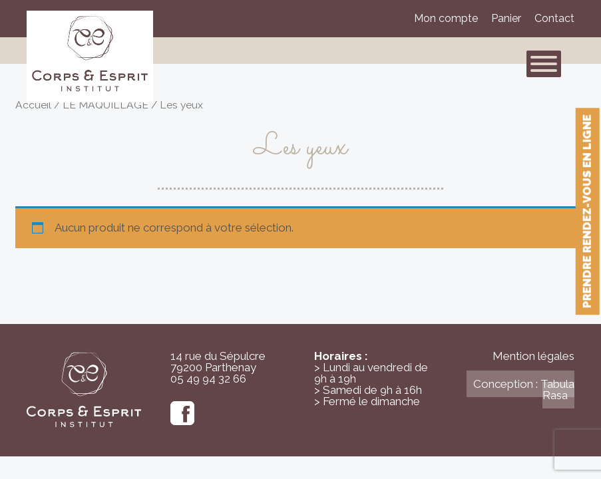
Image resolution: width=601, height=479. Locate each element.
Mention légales (533, 356)
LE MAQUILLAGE (105, 104)
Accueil (33, 104)
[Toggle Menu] (543, 64)
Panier (506, 18)
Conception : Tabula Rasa (523, 389)
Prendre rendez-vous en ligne (587, 211)
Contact (554, 18)
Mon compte (446, 18)
